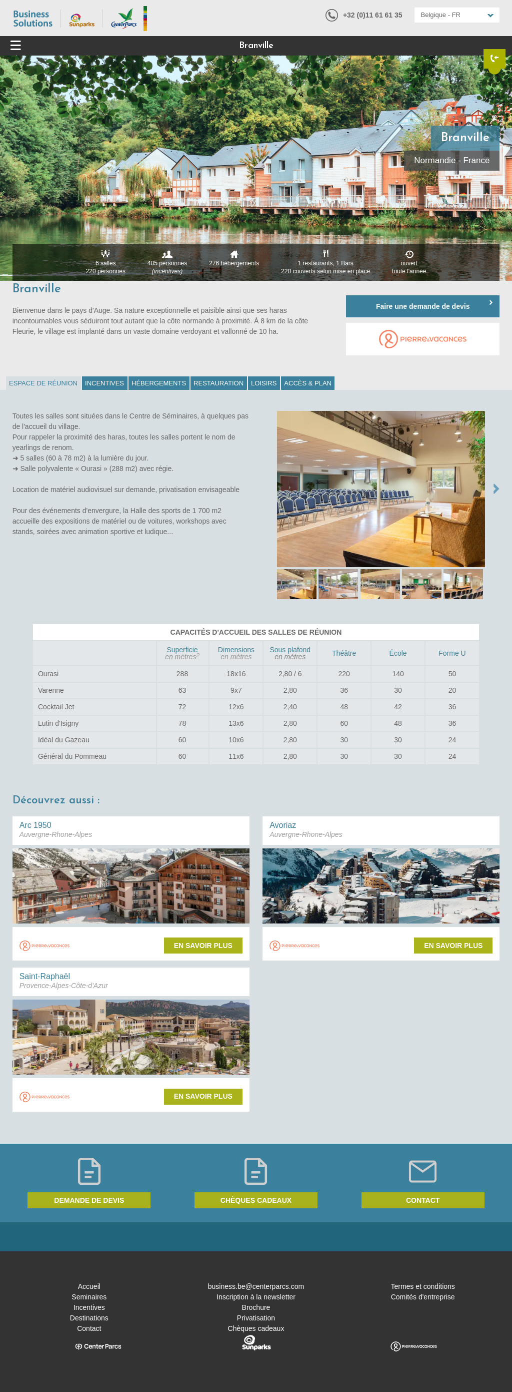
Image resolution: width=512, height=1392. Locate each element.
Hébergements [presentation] (159, 383)
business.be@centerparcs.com (256, 1286)
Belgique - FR (440, 15)
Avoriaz (283, 825)
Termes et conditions (422, 1286)
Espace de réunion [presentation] (43, 383)
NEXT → (497, 489)
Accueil (89, 1286)
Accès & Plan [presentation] (308, 383)
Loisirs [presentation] (263, 383)
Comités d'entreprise (423, 1297)
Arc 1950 (36, 825)
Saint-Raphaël (45, 976)
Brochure (256, 1307)
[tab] (43, 383)
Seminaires (89, 1297)
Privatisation (256, 1318)
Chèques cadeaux (256, 1200)
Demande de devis (89, 1200)
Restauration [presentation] (219, 383)
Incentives (89, 1307)
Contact (423, 1200)
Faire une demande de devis (423, 306)
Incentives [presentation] (104, 383)
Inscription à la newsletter (256, 1297)
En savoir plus (203, 946)
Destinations (89, 1318)
